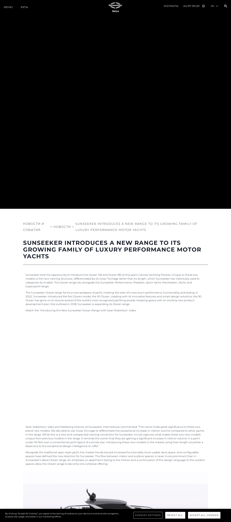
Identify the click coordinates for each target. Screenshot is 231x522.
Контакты (171, 6)
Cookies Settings (148, 515)
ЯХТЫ (24, 7)
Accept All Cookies (204, 515)
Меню (8, 7)
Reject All (175, 515)
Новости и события (33, 227)
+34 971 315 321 (191, 6)
